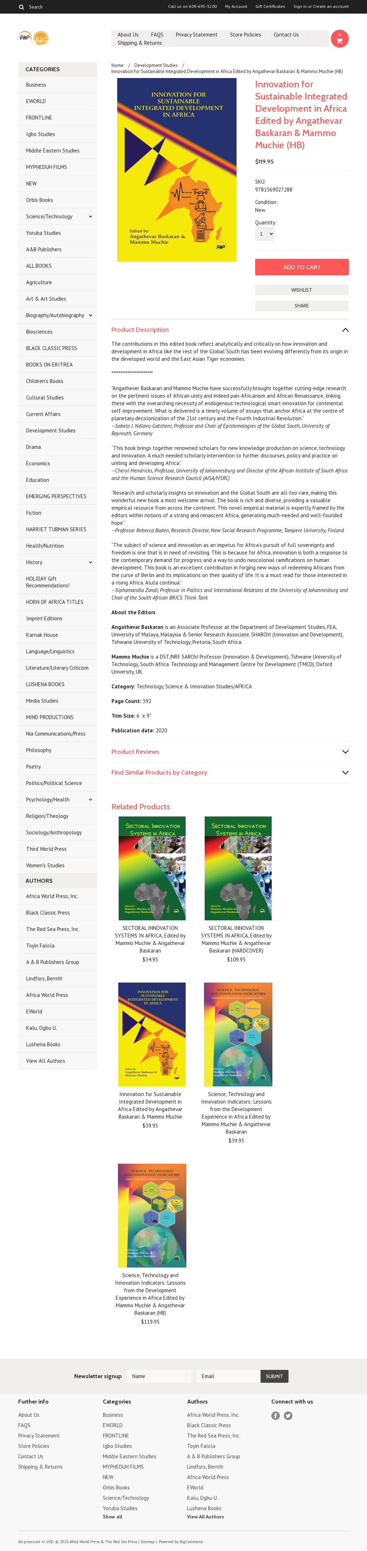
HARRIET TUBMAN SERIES (56, 529)
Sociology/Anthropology (54, 832)
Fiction (33, 512)
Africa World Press (47, 995)
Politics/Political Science (54, 783)
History (34, 562)
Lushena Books (43, 1044)
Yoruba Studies (43, 232)
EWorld (34, 1011)
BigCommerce (191, 1541)
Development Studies (51, 430)
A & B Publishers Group (52, 962)
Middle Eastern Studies (53, 150)
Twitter (288, 1415)
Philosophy (38, 750)
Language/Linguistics (50, 651)
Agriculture (39, 282)
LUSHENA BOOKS (45, 684)
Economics (38, 463)
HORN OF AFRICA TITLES (55, 601)
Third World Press (46, 848)
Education (37, 479)
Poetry (33, 766)
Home (117, 65)
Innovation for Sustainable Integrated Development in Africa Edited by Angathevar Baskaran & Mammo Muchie (150, 1105)
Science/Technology (49, 216)
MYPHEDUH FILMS (46, 167)
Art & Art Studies (46, 298)
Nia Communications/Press (56, 733)
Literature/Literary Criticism (57, 667)
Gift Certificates (270, 6)
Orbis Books (39, 200)
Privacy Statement (197, 34)
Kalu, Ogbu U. (41, 1027)
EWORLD (36, 101)
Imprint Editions (44, 618)
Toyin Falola (40, 945)
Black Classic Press (48, 912)
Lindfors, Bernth (44, 978)
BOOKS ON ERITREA (49, 364)
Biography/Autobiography (55, 315)
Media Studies (42, 700)
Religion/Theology (47, 816)
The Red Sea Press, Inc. (53, 929)
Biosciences (39, 331)
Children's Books (44, 381)
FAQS (157, 34)
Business (36, 84)
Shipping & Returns (140, 42)
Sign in (300, 6)
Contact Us (286, 34)
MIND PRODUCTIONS (49, 717)
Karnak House (42, 634)
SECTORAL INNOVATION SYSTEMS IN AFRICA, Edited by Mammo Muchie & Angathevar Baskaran (150, 939)
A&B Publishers (44, 249)
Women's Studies (45, 865)
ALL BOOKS (39, 265)
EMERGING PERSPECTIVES (56, 496)
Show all (112, 1516)
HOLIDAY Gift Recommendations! (48, 582)
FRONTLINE (39, 117)
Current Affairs (43, 414)
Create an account (331, 6)
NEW (31, 183)
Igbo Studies (40, 134)
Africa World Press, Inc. (52, 896)
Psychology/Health (48, 799)
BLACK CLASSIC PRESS (51, 348)
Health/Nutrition (45, 545)
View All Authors (45, 1060)
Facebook (275, 1415)
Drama (33, 447)
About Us (128, 34)
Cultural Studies (45, 397)
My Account (236, 6)
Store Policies (245, 34)
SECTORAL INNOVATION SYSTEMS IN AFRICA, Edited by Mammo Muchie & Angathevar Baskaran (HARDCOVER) (236, 939)
